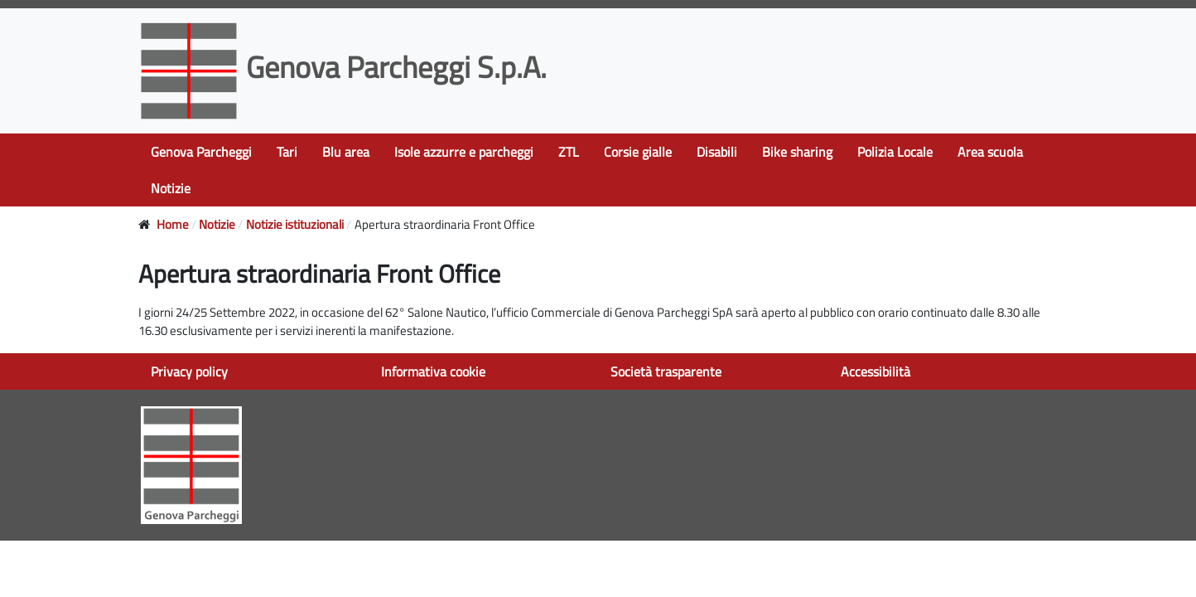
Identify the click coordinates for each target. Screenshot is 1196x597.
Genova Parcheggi (201, 152)
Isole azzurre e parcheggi (463, 152)
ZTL (568, 152)
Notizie (170, 188)
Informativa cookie (433, 371)
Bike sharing (797, 152)
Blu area (345, 152)
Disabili (717, 152)
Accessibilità (875, 371)
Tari (287, 152)
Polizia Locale (895, 152)
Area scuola (990, 152)
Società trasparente (665, 371)
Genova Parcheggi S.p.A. (345, 67)
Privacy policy (189, 371)
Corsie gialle (638, 152)
